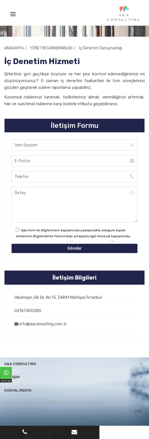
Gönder (74, 248)
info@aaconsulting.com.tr (40, 324)
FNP (138, 411)
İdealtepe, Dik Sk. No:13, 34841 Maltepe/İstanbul (58, 297)
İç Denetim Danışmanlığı (100, 48)
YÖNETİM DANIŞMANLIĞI (51, 48)
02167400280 (27, 310)
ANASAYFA (14, 48)
